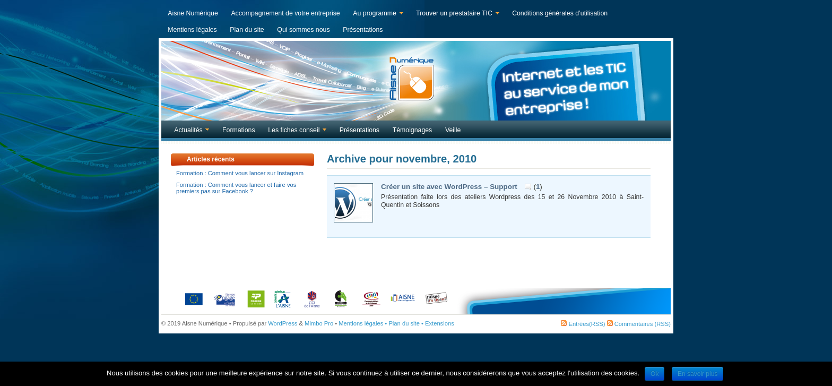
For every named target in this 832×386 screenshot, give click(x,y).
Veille (453, 130)
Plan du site (247, 29)
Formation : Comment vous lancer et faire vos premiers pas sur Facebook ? (236, 188)
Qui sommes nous (303, 29)
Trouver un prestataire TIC (455, 14)
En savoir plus (697, 374)
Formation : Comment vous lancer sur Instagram (240, 173)
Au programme (375, 14)
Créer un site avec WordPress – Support (449, 187)
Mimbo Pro (319, 323)
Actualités (189, 131)
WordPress (282, 323)
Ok (654, 374)
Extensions (439, 323)
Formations (238, 130)
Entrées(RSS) (583, 324)
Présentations (363, 29)
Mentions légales (192, 29)
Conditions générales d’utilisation (560, 13)
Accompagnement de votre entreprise (285, 13)
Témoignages (412, 130)
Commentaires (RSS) (639, 324)
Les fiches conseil (295, 131)
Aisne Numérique (193, 13)
